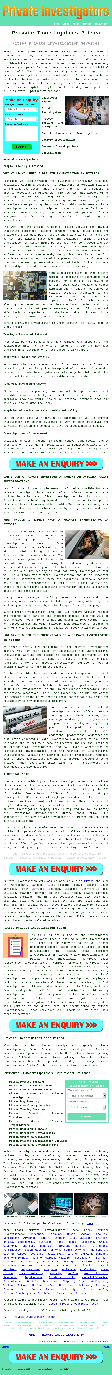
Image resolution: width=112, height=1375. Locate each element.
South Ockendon (75, 1249)
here (90, 1223)
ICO (23, 843)
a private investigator (47, 59)
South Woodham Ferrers (42, 1249)
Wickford (9, 1245)
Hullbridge (69, 1289)
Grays (103, 1242)
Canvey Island (43, 1289)
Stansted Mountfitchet (75, 1265)
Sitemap (5, 1347)
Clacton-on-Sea (14, 1289)
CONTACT (87, 24)
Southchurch (83, 1257)
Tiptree (81, 1293)
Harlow (73, 1273)
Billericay (55, 1253)
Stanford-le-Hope (16, 1257)
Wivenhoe (29, 1238)
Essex (88, 1230)
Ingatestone (33, 1277)
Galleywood (99, 1281)
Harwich (63, 1245)
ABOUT (76, 24)
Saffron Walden (43, 1257)
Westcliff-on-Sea (94, 1277)
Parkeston (69, 1269)
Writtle (32, 1281)
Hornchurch (99, 1249)
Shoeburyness (25, 1293)
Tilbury (45, 1238)
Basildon (85, 1238)
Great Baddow (78, 1234)
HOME (56, 24)
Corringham (11, 1238)
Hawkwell (87, 1261)
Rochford (87, 1242)
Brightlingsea (67, 1261)
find (16, 1045)
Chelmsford (88, 1269)
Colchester (29, 1261)
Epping (8, 1293)
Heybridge (36, 1253)
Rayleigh (56, 1273)
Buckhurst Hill (62, 1277)
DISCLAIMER (101, 24)
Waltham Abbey (14, 1253)
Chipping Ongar (74, 1281)
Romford (80, 1245)
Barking (86, 1253)
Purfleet (45, 1242)
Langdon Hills (65, 1238)
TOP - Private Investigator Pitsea (29, 1317)
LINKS (66, 24)
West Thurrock (95, 1273)
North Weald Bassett (53, 1293)
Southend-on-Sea (95, 1289)
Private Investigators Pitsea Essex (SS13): (37, 51)
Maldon (102, 1261)
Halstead (84, 1285)
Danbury (101, 1253)
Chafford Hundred (36, 1245)
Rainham (101, 1285)
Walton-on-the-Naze (17, 1265)
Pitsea (89, 881)
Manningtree (12, 1249)
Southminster (12, 1281)
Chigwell (47, 1261)
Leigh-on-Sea (30, 1269)
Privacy (106, 1347)
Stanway (55, 1234)
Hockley (101, 1234)
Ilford (72, 1253)
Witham (8, 1285)
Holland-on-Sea (43, 1285)
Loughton (50, 1269)
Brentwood (10, 1277)
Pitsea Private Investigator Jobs (72, 1303)
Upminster (66, 1285)
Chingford (100, 1245)
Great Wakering (31, 1273)
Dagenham (36, 1234)
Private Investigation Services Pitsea (47, 1073)
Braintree (50, 1281)
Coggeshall (26, 1242)
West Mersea (66, 1242)
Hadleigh (65, 1257)
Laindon (44, 1265)
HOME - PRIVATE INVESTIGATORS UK (56, 1335)
